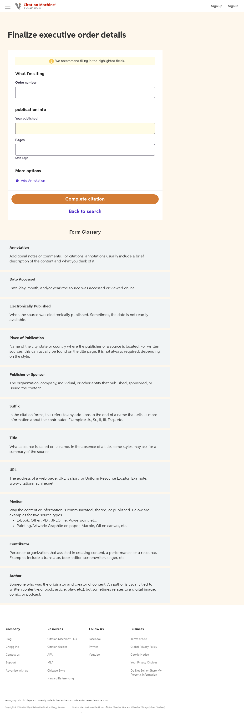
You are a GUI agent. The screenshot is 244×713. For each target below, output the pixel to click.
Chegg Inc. (13, 647)
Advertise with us (17, 670)
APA (50, 654)
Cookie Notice (140, 654)
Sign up (216, 6)
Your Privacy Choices (144, 662)
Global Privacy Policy (144, 647)
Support (11, 662)
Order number (25, 82)
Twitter (93, 647)
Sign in (233, 6)
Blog (8, 639)
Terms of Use (139, 639)
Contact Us (13, 654)
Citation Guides (57, 647)
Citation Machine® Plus (62, 639)
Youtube (94, 654)
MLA (50, 662)
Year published (26, 118)
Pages (20, 140)
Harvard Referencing (60, 678)
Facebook (95, 639)
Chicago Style (56, 670)
